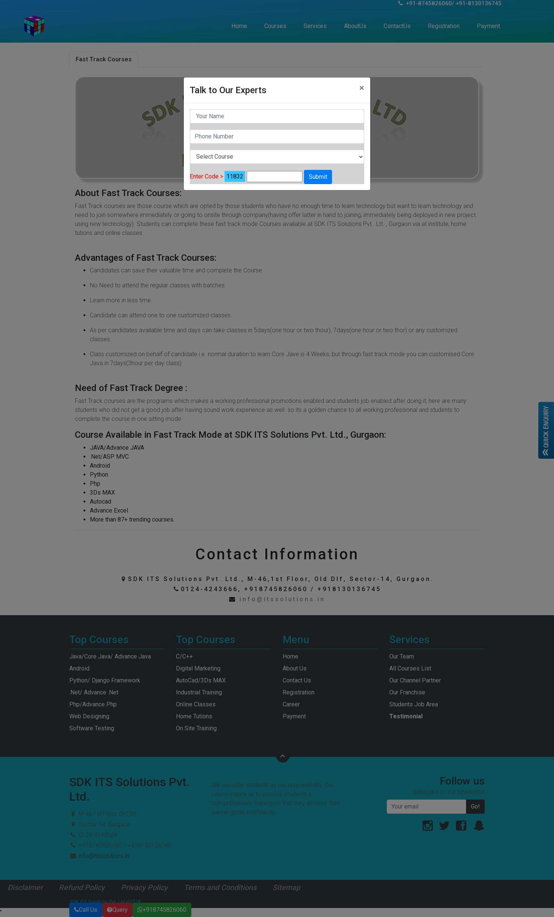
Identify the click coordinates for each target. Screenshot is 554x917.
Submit (318, 176)
